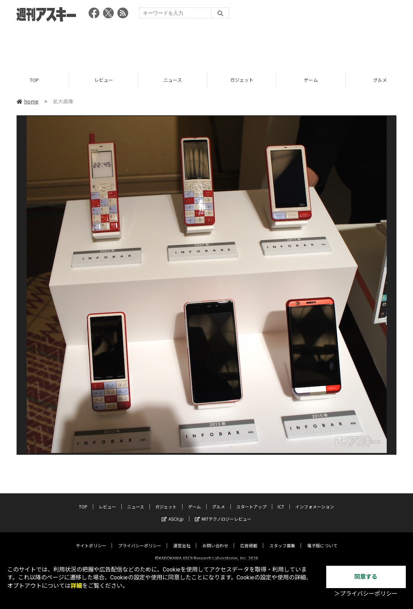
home (28, 101)
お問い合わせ (215, 540)
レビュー (103, 80)
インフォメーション (314, 501)
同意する (365, 576)
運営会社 (181, 540)
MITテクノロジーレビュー (223, 513)
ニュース (172, 80)
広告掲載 (248, 540)
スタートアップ (251, 501)
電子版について (322, 540)
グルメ (218, 501)
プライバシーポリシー (139, 540)
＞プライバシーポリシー (366, 593)
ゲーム (311, 80)
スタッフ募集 (282, 540)
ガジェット (241, 80)
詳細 (76, 585)
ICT (281, 501)
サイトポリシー (91, 540)
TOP (34, 80)
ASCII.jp (173, 513)
